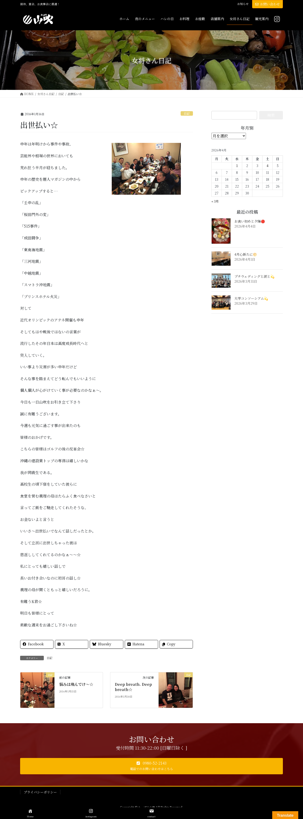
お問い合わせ (267, 4)
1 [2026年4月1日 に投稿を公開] (237, 165)
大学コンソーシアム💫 (251, 298)
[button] (151, 766)
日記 (187, 113)
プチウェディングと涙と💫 (254, 276)
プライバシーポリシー (40, 792)
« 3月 (215, 201)
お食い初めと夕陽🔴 (249, 221)
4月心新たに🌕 (245, 254)
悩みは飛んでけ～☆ (76, 684)
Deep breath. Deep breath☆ (133, 687)
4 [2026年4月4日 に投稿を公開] (267, 165)
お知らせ (243, 4)
